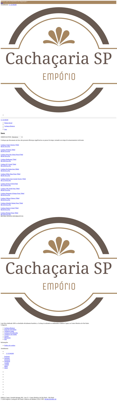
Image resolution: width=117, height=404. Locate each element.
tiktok (6, 366)
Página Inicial (8, 123)
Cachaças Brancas (9, 126)
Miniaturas (7, 337)
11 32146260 (12, 4)
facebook (7, 356)
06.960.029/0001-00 (50, 399)
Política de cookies (9, 345)
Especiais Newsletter (10, 329)
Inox (5, 129)
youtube (6, 363)
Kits (5, 339)
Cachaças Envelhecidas (11, 333)
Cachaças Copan (9, 331)
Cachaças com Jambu (10, 334)
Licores (6, 336)
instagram (7, 360)
